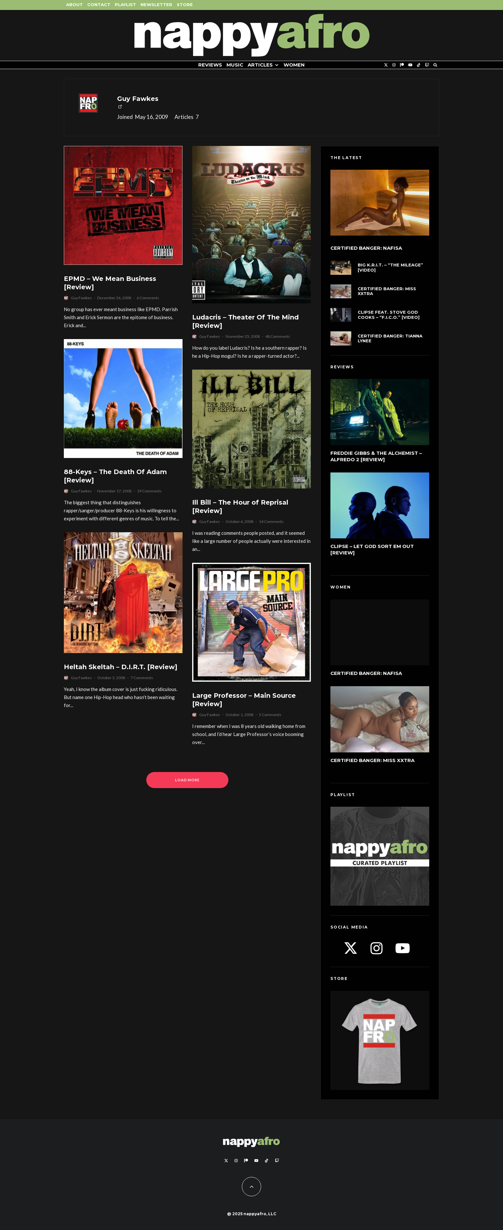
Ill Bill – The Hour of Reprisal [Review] (240, 506)
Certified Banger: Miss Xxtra (387, 291)
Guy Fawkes (137, 99)
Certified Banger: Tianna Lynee (390, 339)
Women (294, 65)
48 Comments (277, 336)
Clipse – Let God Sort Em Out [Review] (372, 549)
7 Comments (142, 677)
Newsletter (156, 4)
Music (234, 65)
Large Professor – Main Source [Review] (244, 700)
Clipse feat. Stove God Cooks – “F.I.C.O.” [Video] (389, 315)
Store (185, 4)
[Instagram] (394, 65)
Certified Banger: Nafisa (366, 248)
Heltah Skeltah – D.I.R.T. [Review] (120, 667)
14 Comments (271, 521)
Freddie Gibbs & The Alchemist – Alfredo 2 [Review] (376, 456)
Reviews (210, 65)
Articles (260, 65)
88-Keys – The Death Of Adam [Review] (115, 476)
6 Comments (148, 297)
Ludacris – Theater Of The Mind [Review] (245, 321)
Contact (98, 4)
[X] (386, 65)
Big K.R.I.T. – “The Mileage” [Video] (390, 268)
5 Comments (270, 714)
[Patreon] (402, 65)
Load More (187, 780)
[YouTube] (410, 65)
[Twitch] (427, 65)
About (74, 4)
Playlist (125, 4)
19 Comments (149, 491)
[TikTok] (418, 65)
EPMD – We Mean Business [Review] (110, 283)
